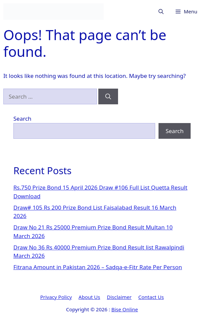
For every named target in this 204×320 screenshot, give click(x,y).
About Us (89, 297)
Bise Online (124, 309)
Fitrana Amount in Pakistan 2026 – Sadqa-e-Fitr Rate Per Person (97, 267)
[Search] (108, 97)
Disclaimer (119, 297)
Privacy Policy (56, 297)
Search (22, 118)
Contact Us (151, 297)
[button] (161, 11)
